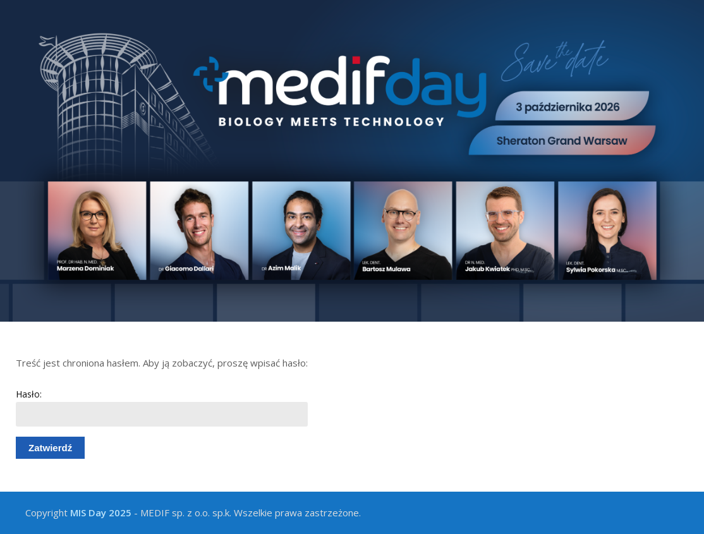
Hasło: (162, 407)
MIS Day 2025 (100, 512)
